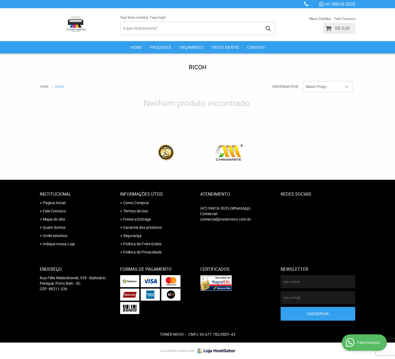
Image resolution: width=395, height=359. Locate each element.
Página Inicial (54, 202)
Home (136, 47)
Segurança (132, 235)
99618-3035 (340, 4)
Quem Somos (54, 227)
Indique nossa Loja (59, 243)
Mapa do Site (54, 219)
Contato (256, 47)
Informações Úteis (141, 194)
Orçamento (191, 47)
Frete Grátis (225, 47)
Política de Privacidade (142, 252)
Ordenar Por (285, 86)
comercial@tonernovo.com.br (225, 219)
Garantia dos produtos (142, 227)
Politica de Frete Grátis (142, 243)
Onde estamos (55, 235)
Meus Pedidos (320, 18)
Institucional (55, 194)
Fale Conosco (344, 18)
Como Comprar (136, 202)
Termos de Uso (135, 210)
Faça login (158, 17)
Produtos (160, 47)
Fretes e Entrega (137, 219)
